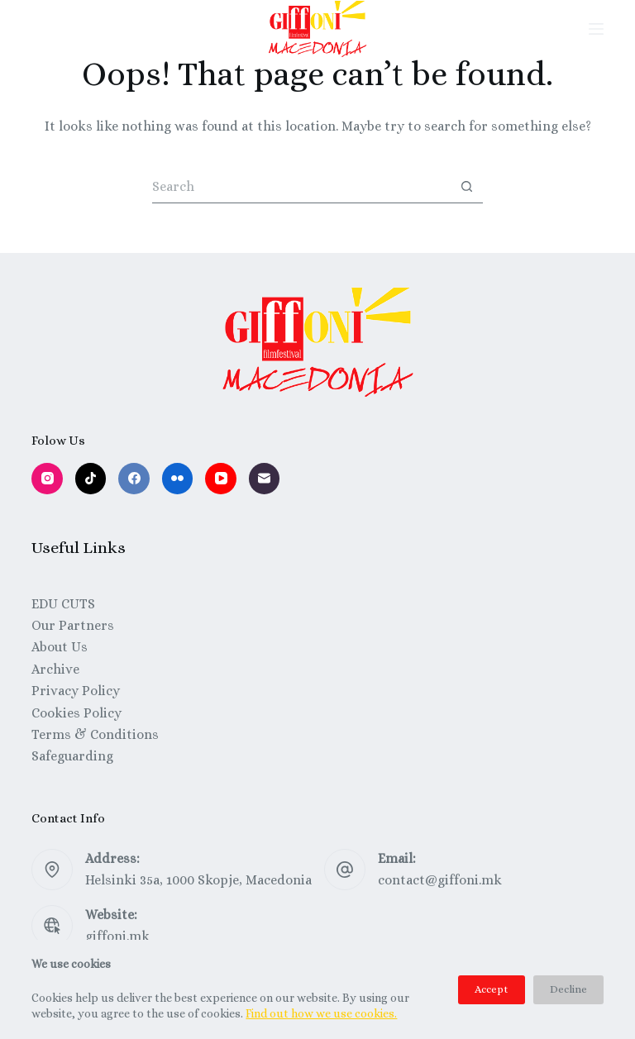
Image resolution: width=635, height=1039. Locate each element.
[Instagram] (47, 478)
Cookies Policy (76, 713)
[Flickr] (177, 478)
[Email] (264, 478)
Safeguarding (72, 756)
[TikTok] (91, 478)
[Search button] (466, 186)
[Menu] (596, 28)
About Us (59, 647)
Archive (55, 669)
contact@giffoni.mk (440, 880)
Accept (491, 989)
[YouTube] (220, 478)
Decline (568, 989)
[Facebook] (134, 478)
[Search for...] (301, 186)
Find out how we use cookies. (321, 1013)
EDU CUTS (63, 604)
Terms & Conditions (95, 734)
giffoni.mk (117, 936)
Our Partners (72, 625)
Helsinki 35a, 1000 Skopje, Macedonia (198, 880)
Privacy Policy (75, 690)
